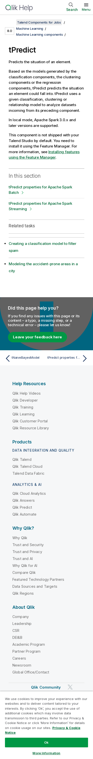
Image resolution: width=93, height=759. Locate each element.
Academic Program (28, 644)
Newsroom (21, 665)
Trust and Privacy (27, 552)
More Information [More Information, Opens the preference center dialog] (46, 753)
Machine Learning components (39, 34)
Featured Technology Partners (38, 579)
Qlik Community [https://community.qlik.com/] (46, 687)
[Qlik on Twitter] (70, 687)
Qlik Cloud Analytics (29, 493)
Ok (46, 742)
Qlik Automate (24, 514)
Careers (19, 658)
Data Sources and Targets (34, 586)
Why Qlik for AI (24, 565)
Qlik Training (22, 407)
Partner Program (26, 651)
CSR (15, 630)
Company (20, 616)
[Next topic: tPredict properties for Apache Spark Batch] (68, 358)
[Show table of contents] (10, 22)
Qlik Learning (23, 414)
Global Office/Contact (30, 672)
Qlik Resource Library (30, 428)
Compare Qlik (24, 572)
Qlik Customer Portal (30, 421)
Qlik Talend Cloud (27, 466)
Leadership (22, 623)
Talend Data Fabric (28, 473)
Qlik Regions (23, 593)
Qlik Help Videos (26, 393)
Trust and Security (28, 545)
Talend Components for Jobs (39, 22)
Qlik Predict (22, 507)
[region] (46, 725)
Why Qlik (19, 538)
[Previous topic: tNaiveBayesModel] (25, 358)
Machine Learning (29, 28)
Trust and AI (22, 558)
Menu (86, 9)
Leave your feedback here (37, 337)
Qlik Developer (25, 400)
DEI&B (17, 637)
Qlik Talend (21, 459)
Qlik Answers (23, 500)
